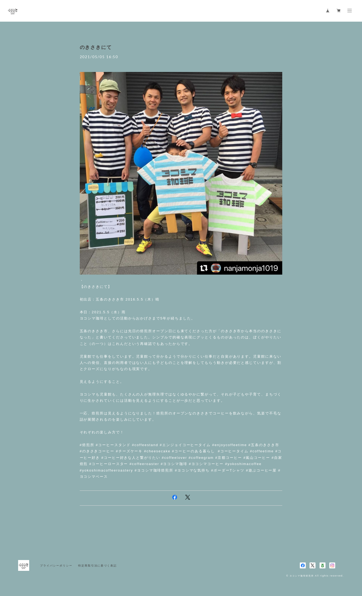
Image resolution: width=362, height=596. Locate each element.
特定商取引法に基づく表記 (97, 565)
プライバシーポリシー (56, 565)
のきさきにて (96, 47)
